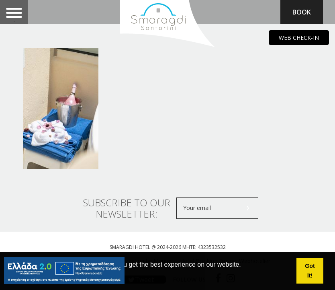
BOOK (301, 12)
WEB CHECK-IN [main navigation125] (299, 37)
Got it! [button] (310, 271)
